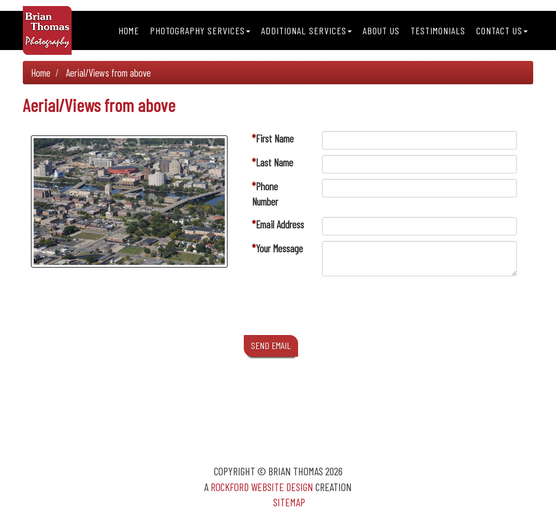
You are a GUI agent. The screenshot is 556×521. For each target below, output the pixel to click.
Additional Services (306, 30)
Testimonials (437, 30)
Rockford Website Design (262, 486)
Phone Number (265, 193)
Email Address (280, 224)
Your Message (279, 248)
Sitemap (289, 501)
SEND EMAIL (271, 345)
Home (128, 30)
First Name (275, 138)
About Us (381, 30)
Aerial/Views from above (108, 72)
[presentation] (404, 308)
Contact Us (502, 30)
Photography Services (200, 30)
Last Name (274, 162)
